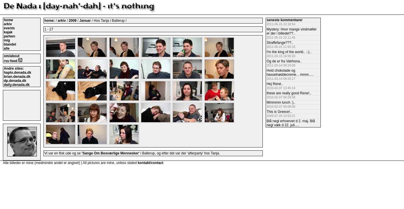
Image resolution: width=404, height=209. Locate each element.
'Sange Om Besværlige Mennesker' (111, 153)
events (9, 28)
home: (50, 21)
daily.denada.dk (17, 85)
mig (7, 40)
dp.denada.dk (15, 81)
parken (9, 36)
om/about (11, 56)
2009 (73, 21)
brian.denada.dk (17, 77)
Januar (85, 21)
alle (7, 48)
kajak (8, 32)
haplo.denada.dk (17, 73)
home (8, 20)
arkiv (8, 24)
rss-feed (13, 61)
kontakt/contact (151, 163)
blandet (10, 44)
